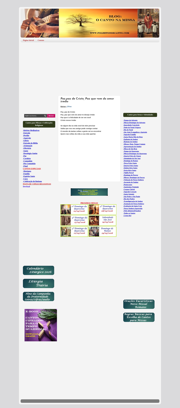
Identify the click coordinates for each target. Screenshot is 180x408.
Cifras (69, 106)
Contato (41, 40)
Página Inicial (28, 40)
